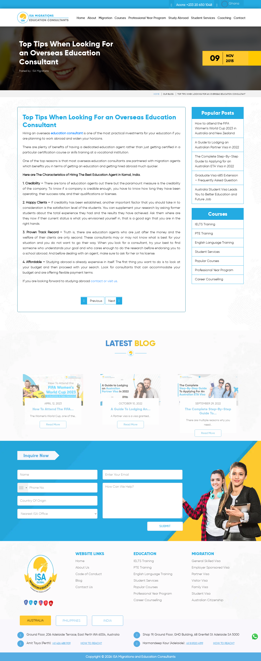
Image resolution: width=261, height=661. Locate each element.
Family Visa (200, 587)
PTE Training (204, 233)
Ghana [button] (230, 4)
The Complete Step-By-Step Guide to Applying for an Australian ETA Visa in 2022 (216, 161)
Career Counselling (209, 279)
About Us (82, 567)
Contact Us (84, 587)
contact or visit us (104, 281)
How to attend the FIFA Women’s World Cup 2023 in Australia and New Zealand (215, 128)
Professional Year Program (214, 270)
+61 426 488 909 (61, 643)
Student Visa (201, 593)
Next (115, 301)
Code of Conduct (88, 574)
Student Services (207, 252)
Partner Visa (200, 574)
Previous (91, 301)
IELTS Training (205, 224)
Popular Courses (207, 261)
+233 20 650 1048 (199, 5)
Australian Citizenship (207, 600)
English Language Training (214, 242)
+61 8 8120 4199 (194, 643)
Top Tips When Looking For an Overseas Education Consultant (211, 94)
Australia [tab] (35, 620)
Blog (78, 580)
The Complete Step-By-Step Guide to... (208, 421)
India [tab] (107, 621)
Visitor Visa (200, 580)
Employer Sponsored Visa (210, 567)
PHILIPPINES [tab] (71, 621)
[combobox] (23, 488)
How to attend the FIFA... (53, 419)
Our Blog (168, 94)
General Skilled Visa (206, 561)
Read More (53, 430)
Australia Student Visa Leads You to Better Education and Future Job (216, 194)
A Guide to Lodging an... (130, 419)
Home (156, 94)
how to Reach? (91, 643)
